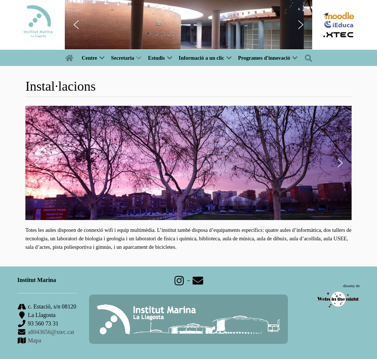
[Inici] (71, 57)
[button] (76, 25)
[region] (188, 24)
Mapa (34, 340)
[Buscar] (310, 57)
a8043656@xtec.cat (51, 332)
